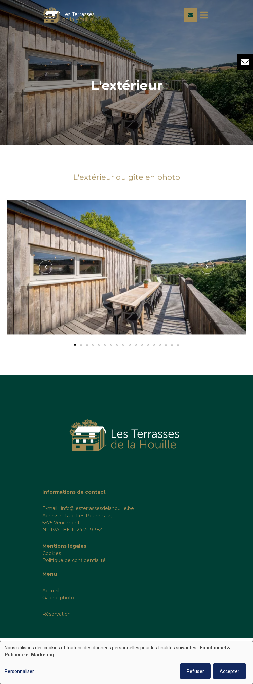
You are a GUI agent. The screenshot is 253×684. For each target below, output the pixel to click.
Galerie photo (58, 598)
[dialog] (126, 662)
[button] (45, 267)
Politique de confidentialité (74, 560)
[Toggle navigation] (204, 15)
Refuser (195, 671)
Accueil (50, 590)
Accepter (229, 671)
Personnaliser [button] (19, 671)
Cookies (51, 553)
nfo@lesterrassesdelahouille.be (98, 508)
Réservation (56, 614)
